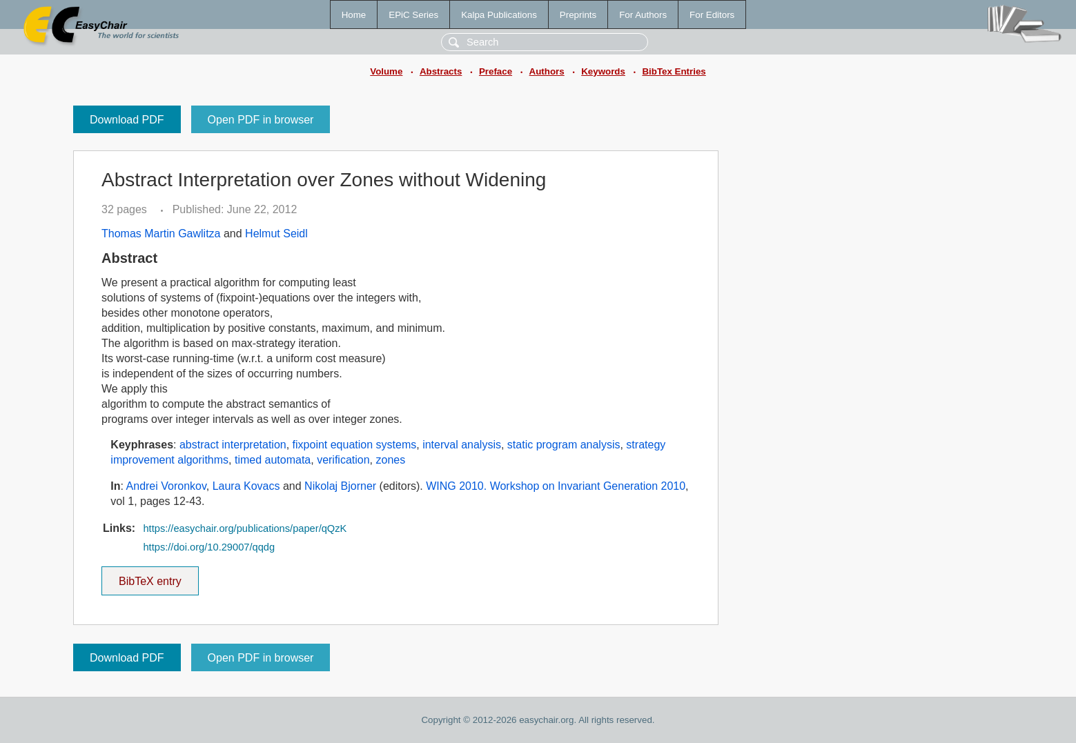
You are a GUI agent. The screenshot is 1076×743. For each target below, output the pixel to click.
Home (354, 15)
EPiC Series (413, 15)
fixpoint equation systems (355, 444)
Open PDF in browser (261, 120)
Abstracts (441, 71)
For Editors (711, 15)
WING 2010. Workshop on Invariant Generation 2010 (555, 486)
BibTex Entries (673, 71)
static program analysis (563, 444)
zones (391, 460)
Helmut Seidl (276, 233)
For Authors (643, 15)
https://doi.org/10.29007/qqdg (209, 547)
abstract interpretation (232, 444)
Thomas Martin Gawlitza (161, 233)
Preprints (578, 15)
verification (343, 460)
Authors (547, 71)
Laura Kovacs (246, 486)
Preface (495, 71)
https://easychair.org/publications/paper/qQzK (244, 528)
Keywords (603, 71)
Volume (386, 71)
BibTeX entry (149, 576)
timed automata (273, 460)
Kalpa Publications (499, 15)
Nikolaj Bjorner (340, 486)
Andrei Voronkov (166, 486)
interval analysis (461, 444)
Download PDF (127, 120)
